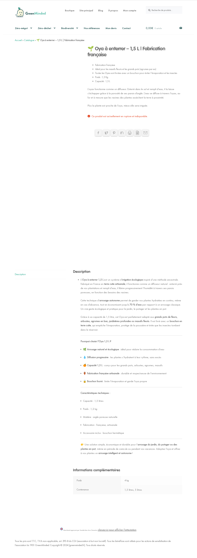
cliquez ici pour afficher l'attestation (117, 530)
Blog (100, 10)
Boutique (69, 10)
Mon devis (110, 28)
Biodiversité (67, 28)
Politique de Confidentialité (28, 549)
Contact (126, 28)
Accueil (18, 40)
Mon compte (129, 10)
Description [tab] (20, 274)
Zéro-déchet (44, 28)
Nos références (92, 28)
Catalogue (29, 40)
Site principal (86, 10)
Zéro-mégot (21, 28)
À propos (113, 10)
